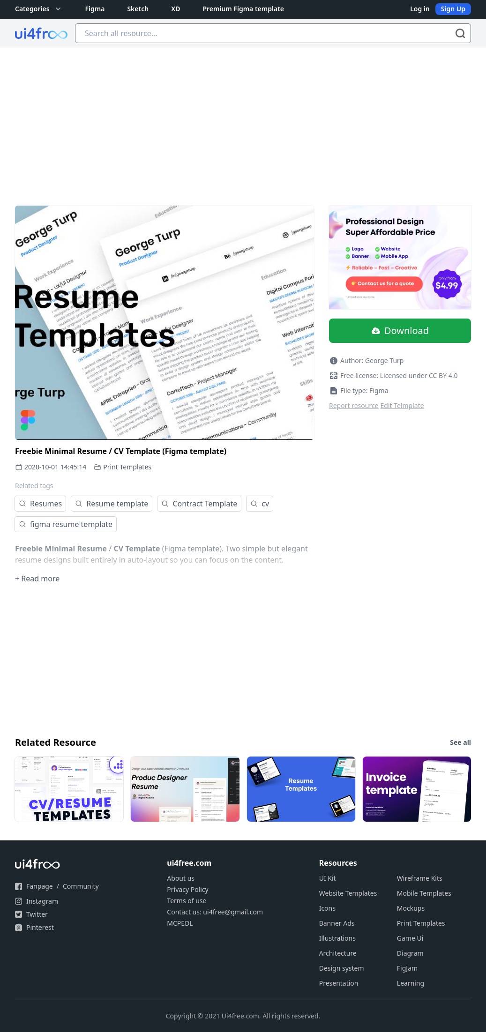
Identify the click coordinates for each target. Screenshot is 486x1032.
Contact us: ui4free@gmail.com (215, 911)
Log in (420, 8)
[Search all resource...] (273, 33)
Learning (410, 983)
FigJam (407, 968)
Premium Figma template (243, 8)
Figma (95, 8)
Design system (341, 968)
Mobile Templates (424, 893)
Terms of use (186, 900)
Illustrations (337, 938)
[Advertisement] (243, 118)
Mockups (411, 908)
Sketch (138, 8)
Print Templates (127, 466)
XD (175, 8)
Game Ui (410, 938)
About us (180, 878)
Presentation (339, 983)
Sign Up (453, 8)
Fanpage (39, 886)
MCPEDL (180, 923)
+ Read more (37, 578)
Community (81, 886)
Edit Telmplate (402, 405)
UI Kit (327, 878)
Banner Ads (337, 923)
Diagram (410, 953)
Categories (39, 9)
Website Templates (348, 893)
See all (460, 742)
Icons (327, 908)
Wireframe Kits (419, 878)
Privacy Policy (187, 889)
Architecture (338, 953)
